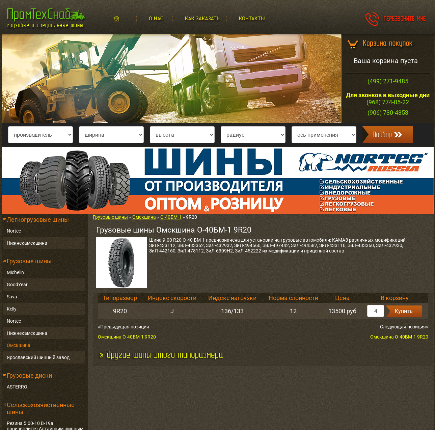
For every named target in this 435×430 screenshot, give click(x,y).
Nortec (14, 231)
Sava (12, 296)
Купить (404, 311)
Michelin (15, 272)
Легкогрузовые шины (38, 219)
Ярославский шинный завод (38, 357)
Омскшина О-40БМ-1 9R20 (127, 337)
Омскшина (18, 345)
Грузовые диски (29, 375)
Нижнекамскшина (27, 243)
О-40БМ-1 (171, 217)
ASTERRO (17, 386)
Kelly (12, 309)
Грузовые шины (29, 261)
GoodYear (17, 284)
